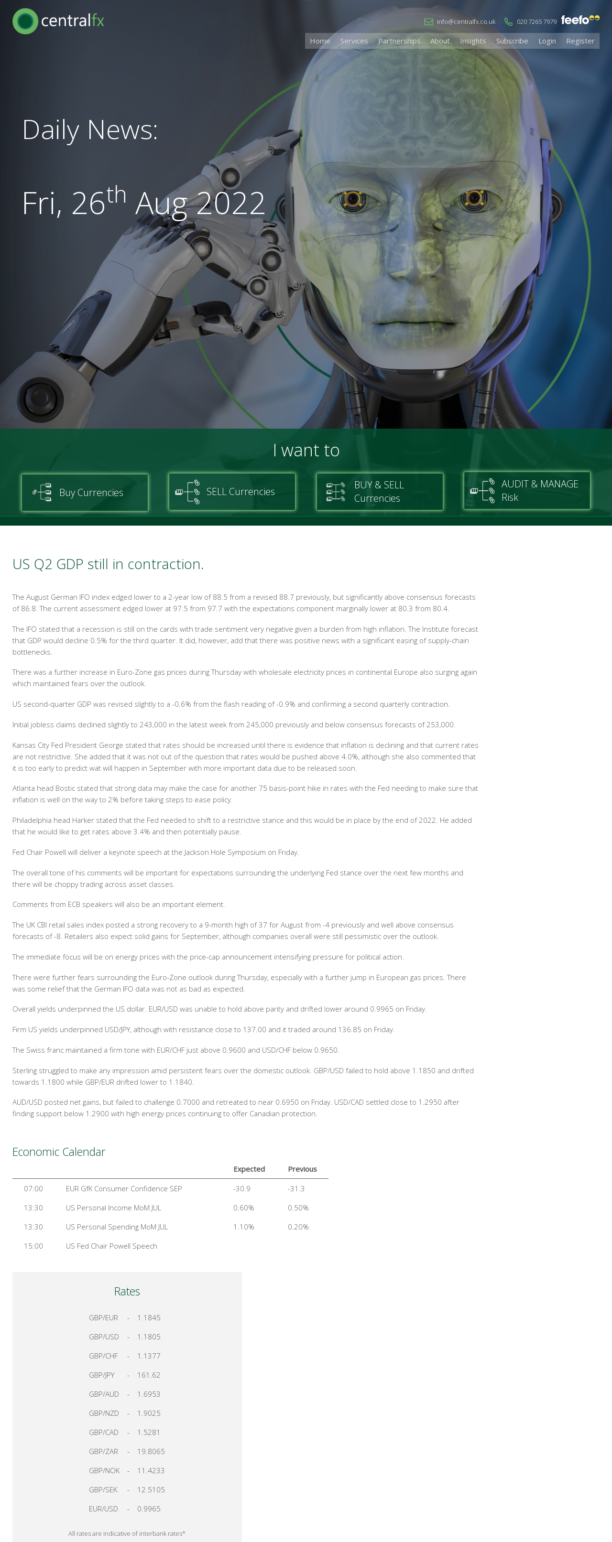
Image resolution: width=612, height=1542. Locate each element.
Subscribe (523, 40)
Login (553, 40)
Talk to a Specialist (535, 1008)
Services (381, 40)
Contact (465, 1441)
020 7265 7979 (537, 21)
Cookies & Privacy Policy (530, 1441)
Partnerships (422, 40)
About (459, 40)
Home (351, 40)
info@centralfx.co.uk (466, 21)
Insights (488, 40)
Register (582, 40)
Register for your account (535, 1042)
